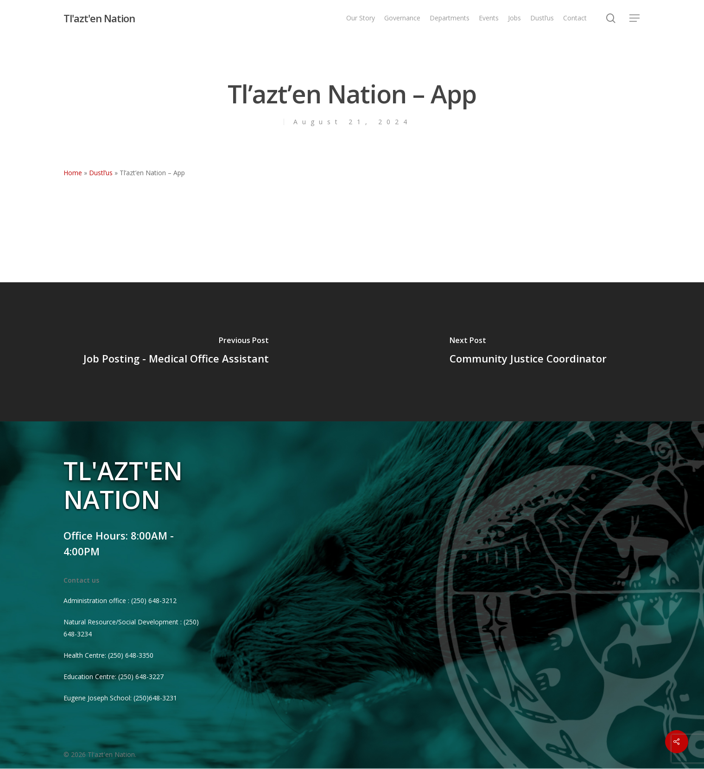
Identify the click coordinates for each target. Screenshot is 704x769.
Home (72, 172)
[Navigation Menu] (635, 18)
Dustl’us (101, 172)
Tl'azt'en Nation (99, 18)
